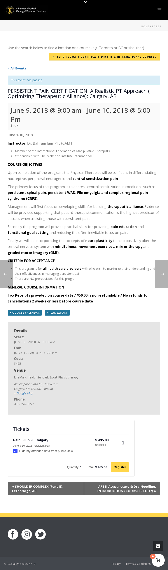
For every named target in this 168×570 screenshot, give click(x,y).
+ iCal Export (57, 312)
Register (120, 467)
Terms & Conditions (138, 564)
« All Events (17, 68)
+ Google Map (23, 393)
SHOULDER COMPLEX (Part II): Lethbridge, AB (37, 488)
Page (155, 26)
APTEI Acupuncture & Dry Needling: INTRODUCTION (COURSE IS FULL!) (126, 488)
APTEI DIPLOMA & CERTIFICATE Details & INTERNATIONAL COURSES (104, 56)
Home (145, 26)
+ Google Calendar (25, 312)
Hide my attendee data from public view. (43, 451)
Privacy (116, 564)
